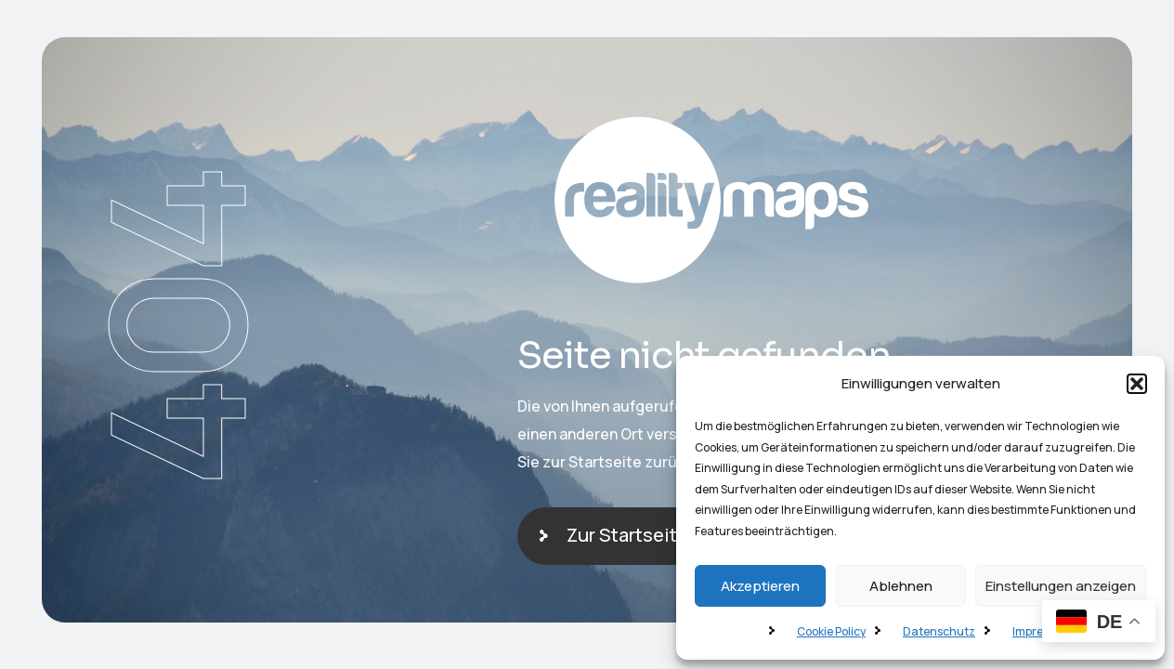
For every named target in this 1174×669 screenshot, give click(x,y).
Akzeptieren (760, 586)
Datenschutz (939, 631)
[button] (1137, 383)
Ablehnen (901, 586)
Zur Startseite (627, 534)
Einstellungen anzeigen (1060, 586)
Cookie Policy (831, 631)
